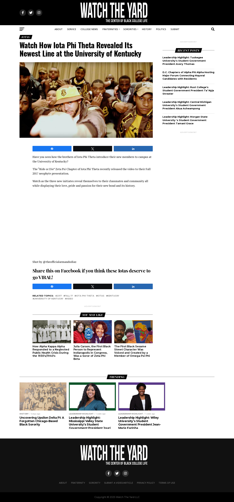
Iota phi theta (85, 296)
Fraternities (110, 29)
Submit (175, 29)
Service (71, 29)
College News (89, 29)
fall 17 (69, 296)
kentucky (113, 296)
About (59, 29)
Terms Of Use (167, 482)
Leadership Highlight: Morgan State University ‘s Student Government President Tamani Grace (185, 120)
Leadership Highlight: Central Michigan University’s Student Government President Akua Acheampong (186, 105)
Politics (161, 29)
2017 (59, 296)
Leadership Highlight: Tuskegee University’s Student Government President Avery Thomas (184, 60)
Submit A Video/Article (118, 482)
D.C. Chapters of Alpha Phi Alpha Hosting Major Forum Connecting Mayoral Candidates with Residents (188, 75)
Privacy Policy (146, 482)
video (69, 299)
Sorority (94, 482)
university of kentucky (48, 299)
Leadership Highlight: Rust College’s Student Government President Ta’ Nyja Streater (188, 90)
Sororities (129, 29)
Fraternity (78, 482)
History (146, 29)
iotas (100, 296)
